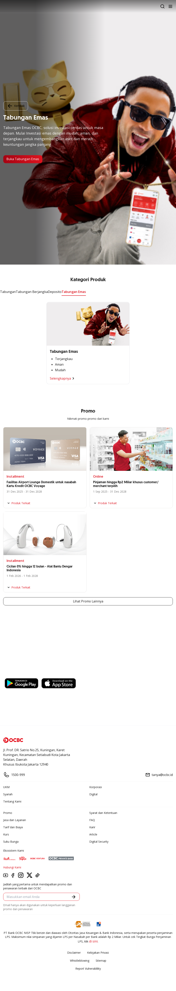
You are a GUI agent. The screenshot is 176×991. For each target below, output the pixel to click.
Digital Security (98, 842)
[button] (73, 897)
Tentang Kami (12, 802)
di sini (93, 941)
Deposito (55, 292)
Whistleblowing (79, 961)
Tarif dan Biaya (13, 827)
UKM (6, 787)
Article (93, 834)
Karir (92, 827)
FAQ (92, 820)
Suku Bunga (11, 842)
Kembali (16, 106)
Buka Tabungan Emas (22, 159)
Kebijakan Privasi (98, 953)
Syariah (8, 794)
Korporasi (95, 787)
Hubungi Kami (12, 867)
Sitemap (101, 961)
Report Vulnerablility (88, 969)
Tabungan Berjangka (32, 292)
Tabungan (8, 292)
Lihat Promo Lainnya (88, 601)
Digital (93, 794)
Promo (7, 813)
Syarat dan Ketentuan (103, 813)
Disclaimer (74, 953)
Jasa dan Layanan (14, 820)
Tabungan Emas (74, 292)
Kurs (6, 834)
